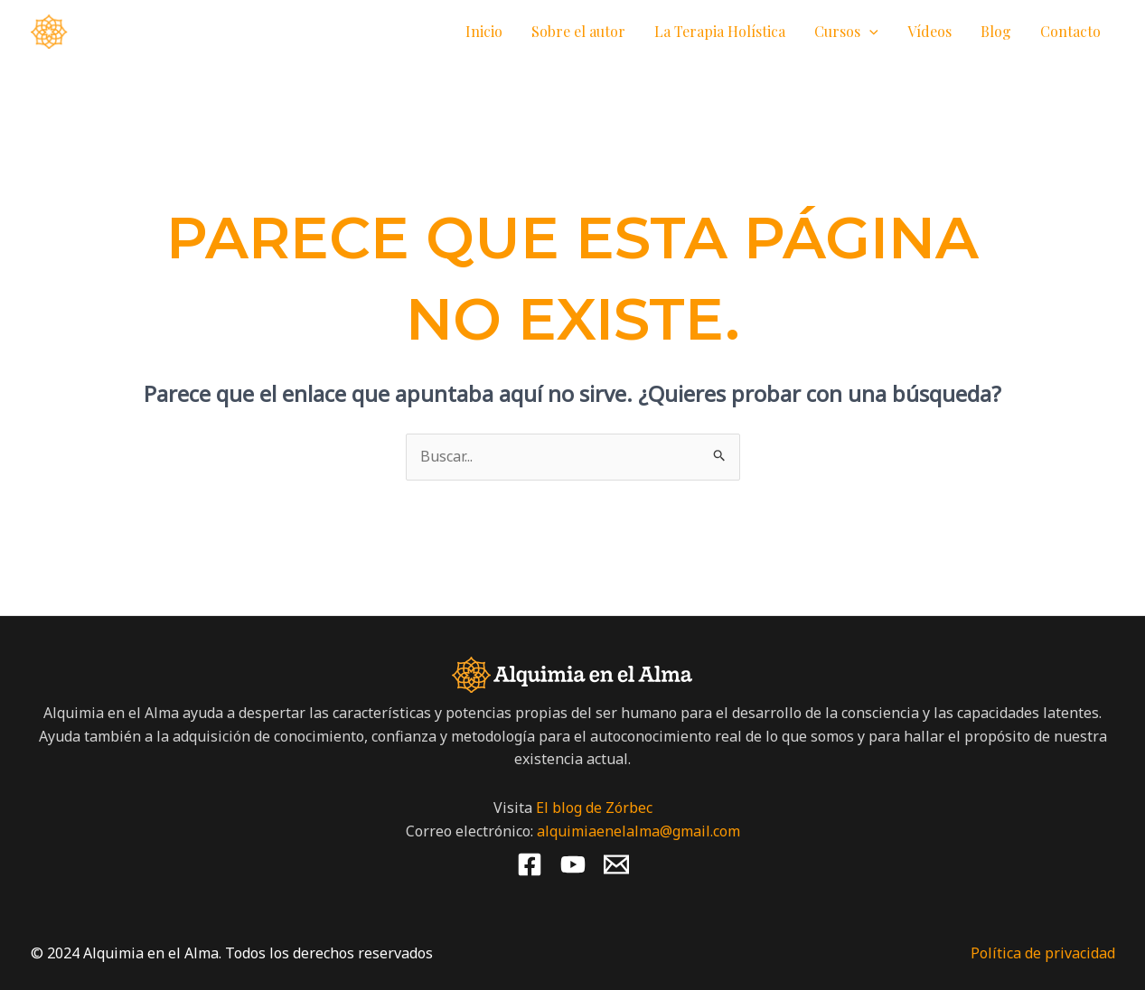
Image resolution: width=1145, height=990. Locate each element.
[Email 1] (616, 864)
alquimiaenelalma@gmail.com (638, 831)
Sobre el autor (578, 31)
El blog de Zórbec (594, 807)
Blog (996, 31)
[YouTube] (573, 864)
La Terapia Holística (719, 31)
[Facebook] (529, 864)
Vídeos (929, 31)
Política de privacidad (1043, 953)
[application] (869, 31)
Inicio (483, 31)
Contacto (1070, 31)
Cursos (846, 31)
